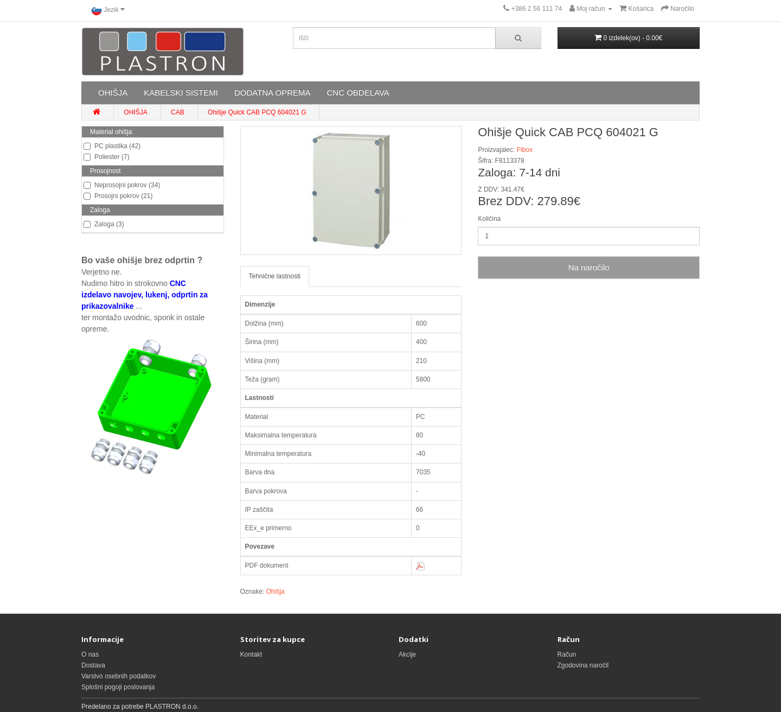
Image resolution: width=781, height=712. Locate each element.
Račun (567, 654)
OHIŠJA (112, 92)
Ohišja (275, 591)
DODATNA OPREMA (272, 92)
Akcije (407, 654)
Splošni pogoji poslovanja (118, 687)
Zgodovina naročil (583, 665)
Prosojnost (105, 171)
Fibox (525, 150)
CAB (177, 112)
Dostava (93, 665)
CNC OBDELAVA (358, 92)
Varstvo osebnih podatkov (118, 676)
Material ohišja (111, 132)
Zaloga (100, 210)
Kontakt (251, 654)
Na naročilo (589, 267)
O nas (90, 654)
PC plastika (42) (112, 146)
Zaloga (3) (104, 224)
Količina (489, 219)
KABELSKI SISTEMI (181, 92)
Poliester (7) (107, 157)
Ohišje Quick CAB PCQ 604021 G (257, 112)
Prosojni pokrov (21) (118, 196)
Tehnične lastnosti (274, 276)
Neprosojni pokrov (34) (122, 185)
